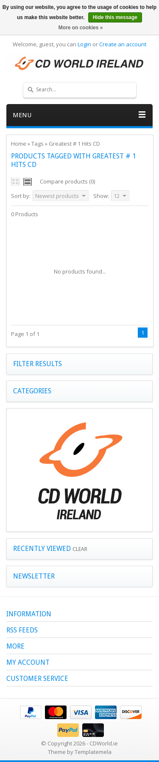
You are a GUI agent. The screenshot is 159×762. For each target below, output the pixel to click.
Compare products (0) (67, 181)
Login (84, 44)
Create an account (122, 44)
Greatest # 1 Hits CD (74, 143)
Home (18, 143)
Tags (37, 143)
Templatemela (93, 752)
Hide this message (115, 17)
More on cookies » (81, 28)
